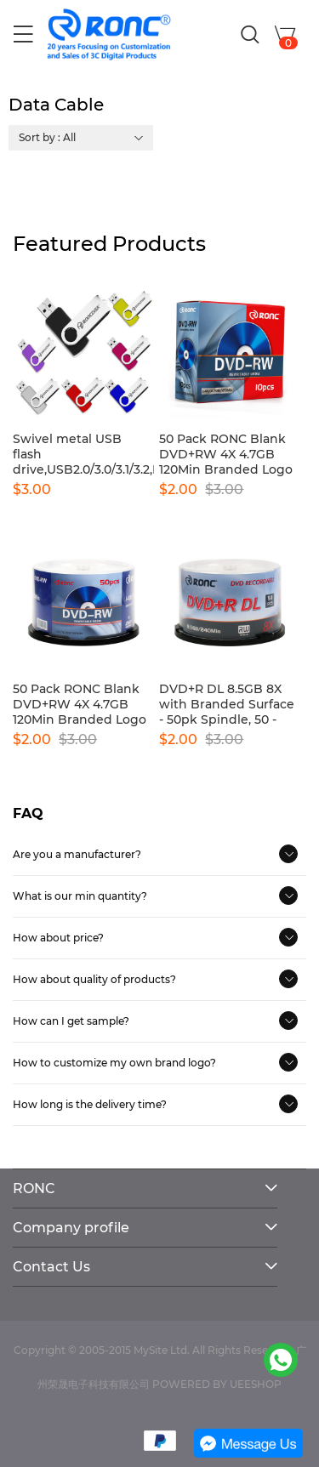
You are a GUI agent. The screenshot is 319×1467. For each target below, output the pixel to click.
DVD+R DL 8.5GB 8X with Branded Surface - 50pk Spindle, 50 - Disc (226, 704)
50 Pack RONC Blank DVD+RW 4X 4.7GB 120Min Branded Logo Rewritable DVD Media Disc (83, 704)
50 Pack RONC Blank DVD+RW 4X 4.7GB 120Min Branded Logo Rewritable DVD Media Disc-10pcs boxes (229, 454)
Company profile (71, 1228)
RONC (34, 1188)
